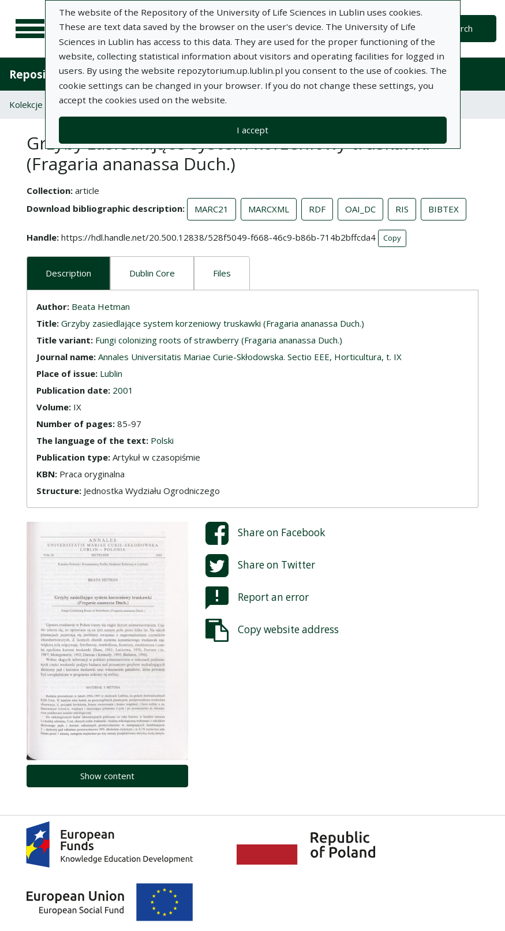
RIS (402, 209)
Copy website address (272, 630)
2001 (123, 390)
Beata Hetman (101, 306)
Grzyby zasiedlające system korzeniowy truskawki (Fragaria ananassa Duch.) (212, 323)
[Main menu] (30, 29)
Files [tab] (222, 273)
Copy (392, 238)
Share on (265, 533)
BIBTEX (443, 209)
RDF (317, 209)
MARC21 (211, 209)
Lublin (111, 373)
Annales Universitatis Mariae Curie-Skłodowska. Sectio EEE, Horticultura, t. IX (250, 356)
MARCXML (268, 209)
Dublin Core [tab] (152, 273)
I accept (252, 130)
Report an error (257, 598)
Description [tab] (68, 273)
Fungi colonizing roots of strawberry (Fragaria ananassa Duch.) (218, 340)
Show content (107, 776)
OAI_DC (360, 209)
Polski (162, 440)
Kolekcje (26, 104)
